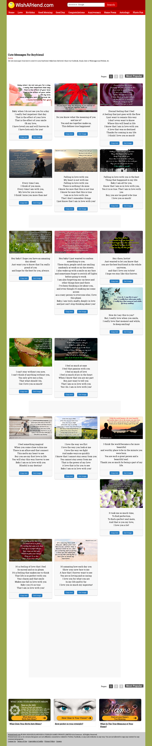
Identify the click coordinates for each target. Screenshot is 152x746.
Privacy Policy (49, 741)
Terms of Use (22, 741)
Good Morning (45, 12)
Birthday (30, 12)
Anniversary (94, 12)
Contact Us (12, 741)
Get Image (37, 137)
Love (20, 12)
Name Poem (110, 12)
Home (11, 12)
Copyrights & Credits (35, 741)
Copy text (23, 137)
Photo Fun (138, 12)
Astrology (124, 12)
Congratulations (76, 12)
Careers (59, 741)
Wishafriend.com (14, 734)
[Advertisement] (76, 34)
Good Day (60, 12)
